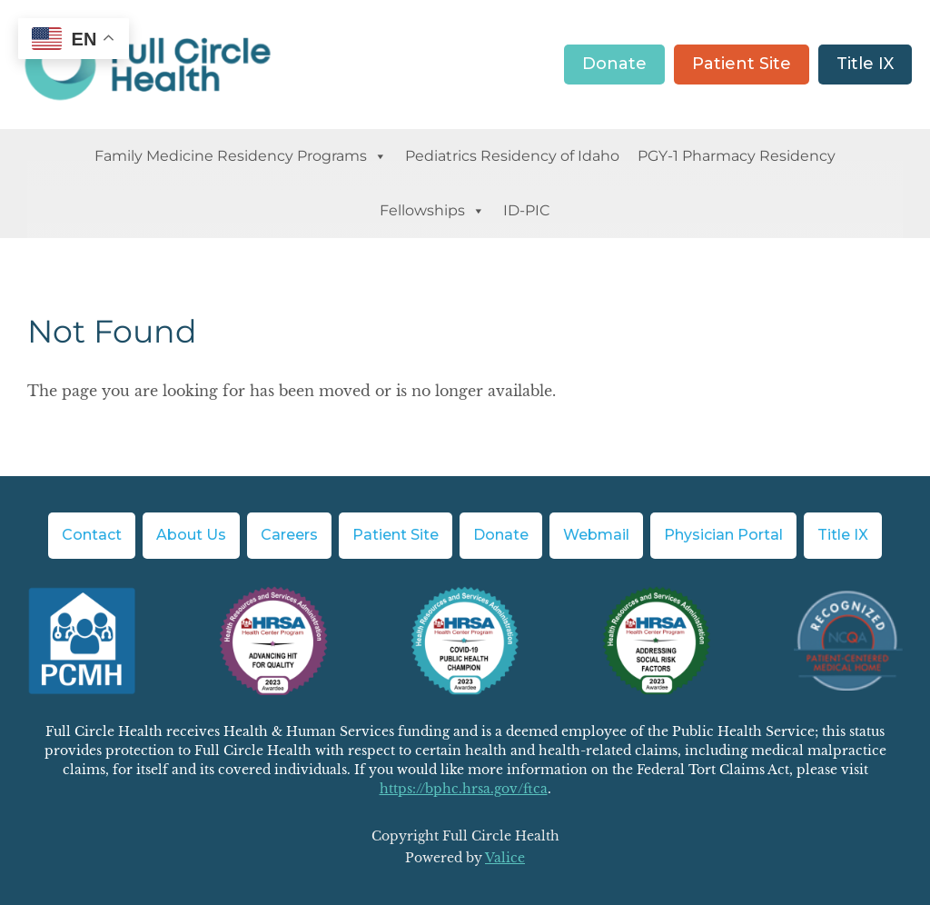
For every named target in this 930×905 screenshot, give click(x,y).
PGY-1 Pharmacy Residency (737, 155)
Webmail (596, 534)
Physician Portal (723, 534)
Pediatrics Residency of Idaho (512, 155)
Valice (505, 858)
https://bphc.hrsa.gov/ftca (464, 789)
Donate (614, 64)
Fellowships (432, 211)
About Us (191, 534)
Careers (289, 534)
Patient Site (741, 64)
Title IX (865, 64)
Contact (92, 534)
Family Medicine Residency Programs (240, 156)
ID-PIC (526, 210)
